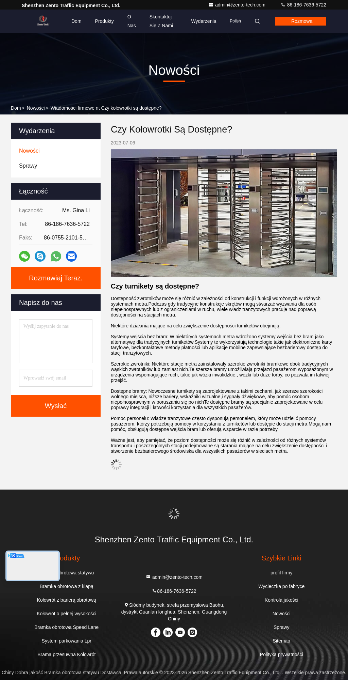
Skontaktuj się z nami (161, 21)
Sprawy (282, 627)
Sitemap (281, 641)
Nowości (36, 108)
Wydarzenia (203, 21)
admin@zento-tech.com (237, 4)
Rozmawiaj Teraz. (55, 278)
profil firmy (282, 572)
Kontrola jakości (281, 600)
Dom (76, 21)
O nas (131, 21)
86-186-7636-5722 (303, 4)
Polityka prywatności (281, 654)
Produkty (104, 21)
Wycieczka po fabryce (281, 586)
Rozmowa (301, 21)
